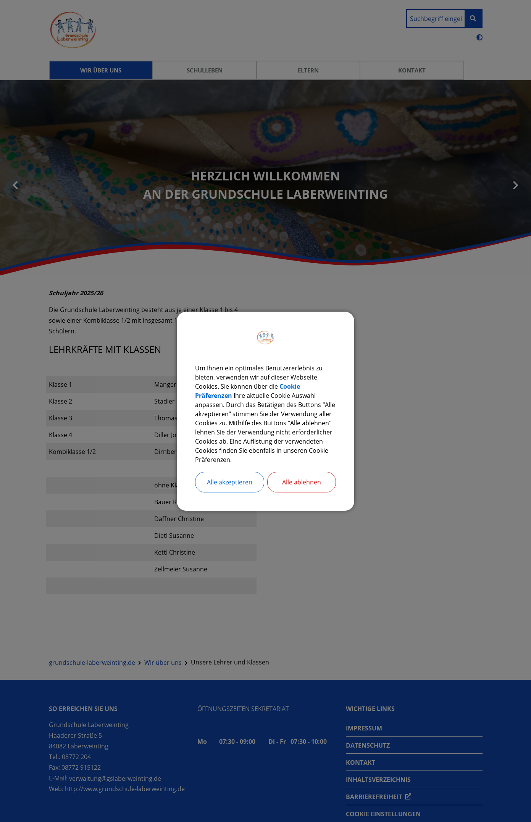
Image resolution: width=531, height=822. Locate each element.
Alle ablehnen (301, 482)
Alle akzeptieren (229, 482)
